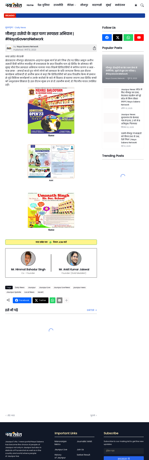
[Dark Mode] (134, 5)
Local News (29, 292)
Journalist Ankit (84, 441)
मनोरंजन (120, 5)
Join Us (80, 449)
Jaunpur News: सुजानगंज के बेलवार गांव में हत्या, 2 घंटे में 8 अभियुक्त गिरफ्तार (130, 119)
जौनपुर (84, 5)
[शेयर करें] (93, 48)
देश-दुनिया (44, 5)
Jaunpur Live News (62, 287)
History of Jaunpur (60, 456)
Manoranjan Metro (61, 443)
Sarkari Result (83, 454)
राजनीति (58, 5)
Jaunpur (32, 287)
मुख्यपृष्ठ (9, 27)
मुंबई (108, 5)
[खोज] (141, 5)
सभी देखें (90, 310)
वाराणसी (97, 5)
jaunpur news (79, 287)
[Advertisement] (34, 379)
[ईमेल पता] (124, 451)
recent (40, 292)
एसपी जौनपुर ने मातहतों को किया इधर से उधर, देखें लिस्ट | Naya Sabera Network (131, 138)
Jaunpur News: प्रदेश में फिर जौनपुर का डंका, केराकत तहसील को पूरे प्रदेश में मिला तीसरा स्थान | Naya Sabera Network (131, 97)
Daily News (20, 27)
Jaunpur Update (13, 292)
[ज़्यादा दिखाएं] (66, 300)
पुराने (92, 415)
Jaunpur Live (44, 287)
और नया (11, 415)
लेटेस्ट (70, 5)
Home (30, 5)
